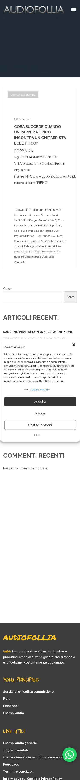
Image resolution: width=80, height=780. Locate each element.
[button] (73, 345)
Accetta (40, 402)
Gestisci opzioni (40, 425)
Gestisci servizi (39, 389)
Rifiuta (40, 413)
